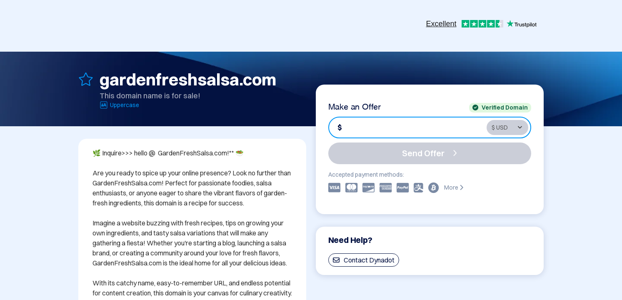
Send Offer (429, 153)
